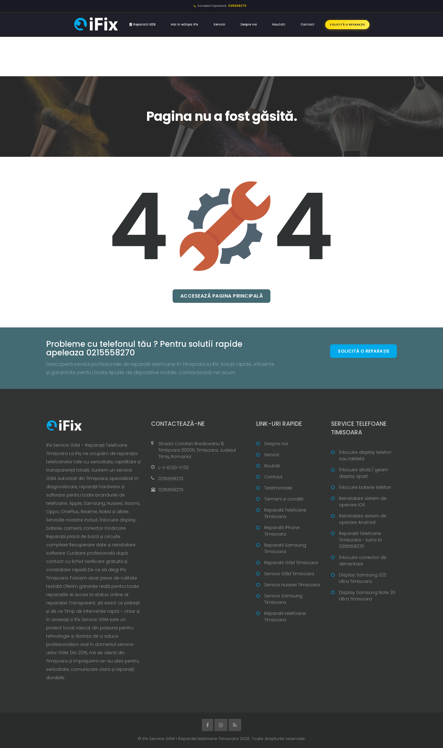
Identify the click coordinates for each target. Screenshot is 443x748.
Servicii (219, 24)
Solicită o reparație (347, 24)
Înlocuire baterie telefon (365, 487)
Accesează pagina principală (221, 295)
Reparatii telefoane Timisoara (285, 616)
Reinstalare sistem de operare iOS (362, 501)
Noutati (278, 24)
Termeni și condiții (283, 499)
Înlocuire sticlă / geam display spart (363, 473)
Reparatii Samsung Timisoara (285, 548)
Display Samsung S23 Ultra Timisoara (362, 578)
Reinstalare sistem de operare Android (362, 519)
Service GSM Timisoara (289, 574)
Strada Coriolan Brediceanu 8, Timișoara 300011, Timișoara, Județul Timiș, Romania (197, 450)
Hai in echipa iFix (184, 24)
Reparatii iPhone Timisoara (282, 530)
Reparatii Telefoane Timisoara (285, 513)
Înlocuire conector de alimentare (362, 560)
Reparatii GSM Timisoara (291, 563)
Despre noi (249, 24)
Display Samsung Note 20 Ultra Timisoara (367, 595)
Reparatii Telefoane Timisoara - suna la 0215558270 (360, 539)
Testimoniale (278, 488)
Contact (307, 24)
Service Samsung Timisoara (283, 599)
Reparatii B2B (142, 24)
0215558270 (170, 479)
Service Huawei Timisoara (292, 585)
